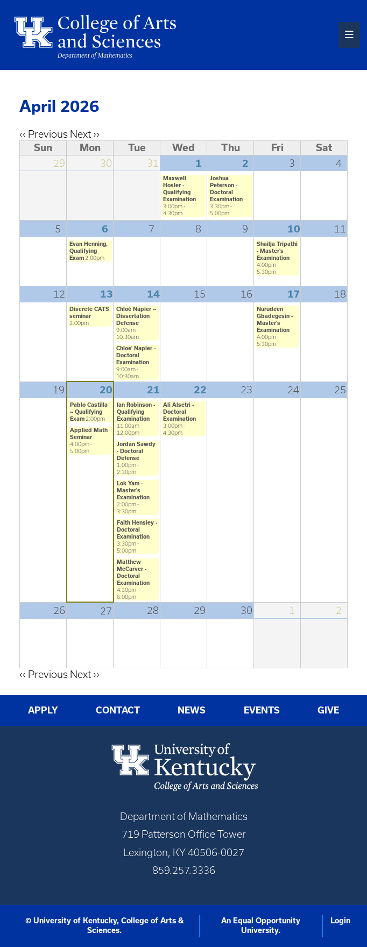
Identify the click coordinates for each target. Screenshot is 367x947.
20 (106, 389)
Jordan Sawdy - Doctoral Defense (136, 451)
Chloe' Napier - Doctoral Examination (136, 355)
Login (340, 920)
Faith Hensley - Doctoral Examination (137, 529)
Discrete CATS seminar (89, 312)
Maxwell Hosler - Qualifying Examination (179, 188)
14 (153, 294)
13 (106, 294)
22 (200, 389)
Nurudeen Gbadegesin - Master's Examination (275, 319)
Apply (43, 710)
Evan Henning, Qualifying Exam (88, 251)
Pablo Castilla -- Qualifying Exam (89, 411)
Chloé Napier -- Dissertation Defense (136, 316)
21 (153, 389)
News (192, 710)
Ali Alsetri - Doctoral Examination (179, 411)
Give (328, 710)
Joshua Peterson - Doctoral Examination (226, 188)
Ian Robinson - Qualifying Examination (136, 411)
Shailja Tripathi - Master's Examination (277, 251)
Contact (118, 710)
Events (262, 710)
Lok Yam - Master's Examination (133, 490)
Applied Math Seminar (89, 433)
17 (293, 294)
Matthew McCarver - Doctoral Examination (133, 572)
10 (293, 229)
